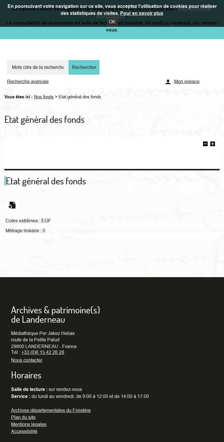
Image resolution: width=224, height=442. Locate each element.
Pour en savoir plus (141, 13)
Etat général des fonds (80, 97)
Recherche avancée (28, 81)
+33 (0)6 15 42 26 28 (42, 352)
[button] (112, 22)
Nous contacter (26, 360)
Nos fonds (44, 97)
